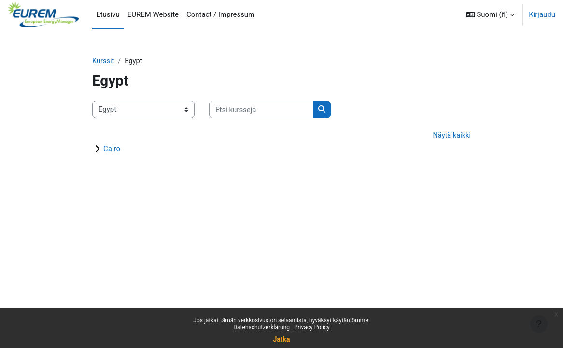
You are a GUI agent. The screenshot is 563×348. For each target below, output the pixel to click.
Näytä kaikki (451, 135)
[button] (490, 14)
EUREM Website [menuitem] (153, 14)
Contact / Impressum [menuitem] (220, 14)
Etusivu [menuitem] (108, 14)
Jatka (281, 339)
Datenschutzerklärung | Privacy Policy (281, 327)
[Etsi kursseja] (261, 109)
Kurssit (103, 61)
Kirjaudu (542, 14)
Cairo (111, 149)
